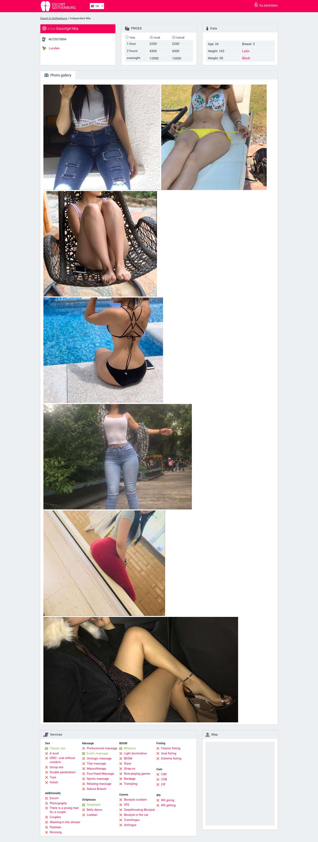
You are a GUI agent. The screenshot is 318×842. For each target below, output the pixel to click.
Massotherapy (96, 768)
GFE (126, 805)
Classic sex (57, 748)
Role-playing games (137, 773)
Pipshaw (55, 827)
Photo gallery (57, 75)
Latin (245, 51)
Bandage (129, 779)
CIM (164, 774)
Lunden (51, 48)
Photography (58, 803)
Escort (54, 798)
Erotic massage (97, 753)
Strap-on (129, 768)
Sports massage (98, 779)
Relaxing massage (99, 784)
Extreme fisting (171, 758)
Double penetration (62, 772)
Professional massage (102, 748)
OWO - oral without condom (62, 760)
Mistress (130, 748)
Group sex (56, 767)
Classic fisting (170, 748)
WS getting (168, 805)
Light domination (135, 753)
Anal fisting (168, 753)
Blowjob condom (135, 799)
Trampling (130, 784)
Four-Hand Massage (100, 773)
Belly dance (94, 810)
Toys (53, 777)
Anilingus (130, 825)
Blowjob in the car (136, 815)
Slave (127, 763)
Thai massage (96, 763)
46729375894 (57, 39)
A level (54, 753)
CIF (163, 784)
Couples (55, 817)
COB (164, 779)
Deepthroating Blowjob (139, 810)
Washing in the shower (65, 822)
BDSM (128, 758)
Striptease (94, 805)
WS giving (167, 800)
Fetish (54, 782)
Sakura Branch (96, 789)
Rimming (56, 832)
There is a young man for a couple (64, 810)
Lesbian (92, 815)
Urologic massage (99, 758)
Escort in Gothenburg (53, 18)
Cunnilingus (132, 820)
